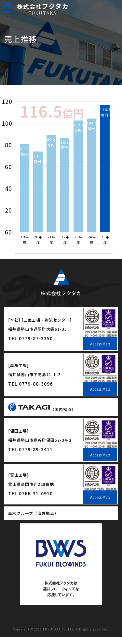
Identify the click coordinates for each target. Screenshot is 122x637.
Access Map (100, 343)
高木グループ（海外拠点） (33, 513)
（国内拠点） (42, 409)
